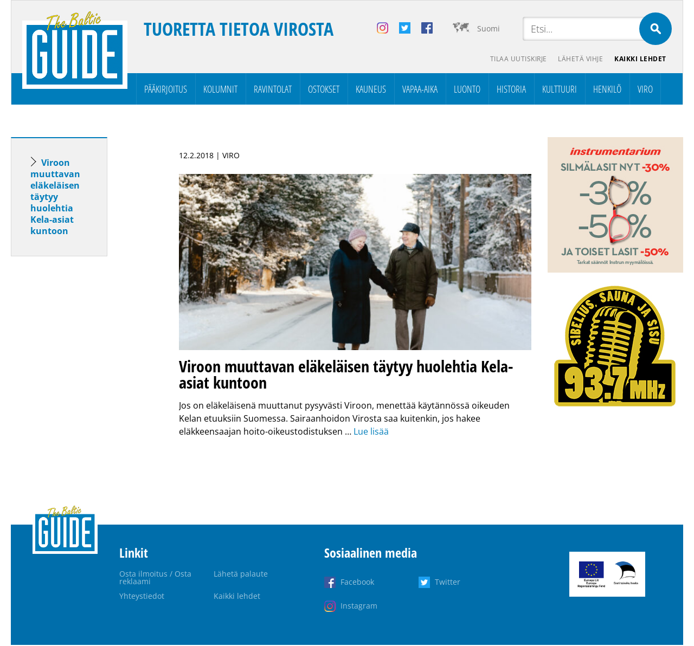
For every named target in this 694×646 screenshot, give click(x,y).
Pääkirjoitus (165, 89)
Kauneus (371, 89)
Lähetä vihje (578, 59)
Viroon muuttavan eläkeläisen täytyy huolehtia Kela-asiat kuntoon (55, 198)
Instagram (358, 607)
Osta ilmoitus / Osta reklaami (155, 578)
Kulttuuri (559, 89)
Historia (511, 89)
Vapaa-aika (420, 89)
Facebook (357, 583)
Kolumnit (220, 89)
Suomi (488, 28)
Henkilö (607, 89)
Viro (645, 89)
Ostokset (323, 89)
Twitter (447, 583)
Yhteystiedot (141, 597)
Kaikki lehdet (640, 59)
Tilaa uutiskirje (514, 59)
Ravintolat (273, 89)
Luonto (467, 89)
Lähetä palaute (241, 575)
